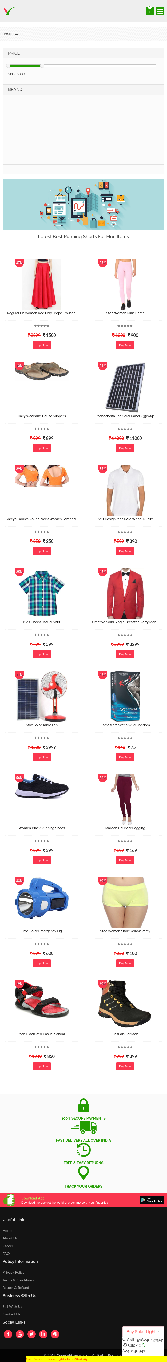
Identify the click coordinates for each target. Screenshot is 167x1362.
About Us (10, 1238)
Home (7, 1230)
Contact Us (11, 1314)
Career (8, 1246)
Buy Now (42, 345)
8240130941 (133, 1351)
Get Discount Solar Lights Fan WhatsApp (58, 1359)
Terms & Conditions (18, 1280)
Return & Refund (16, 1287)
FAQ (6, 1253)
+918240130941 (149, 1340)
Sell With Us (12, 1306)
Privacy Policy (14, 1272)
